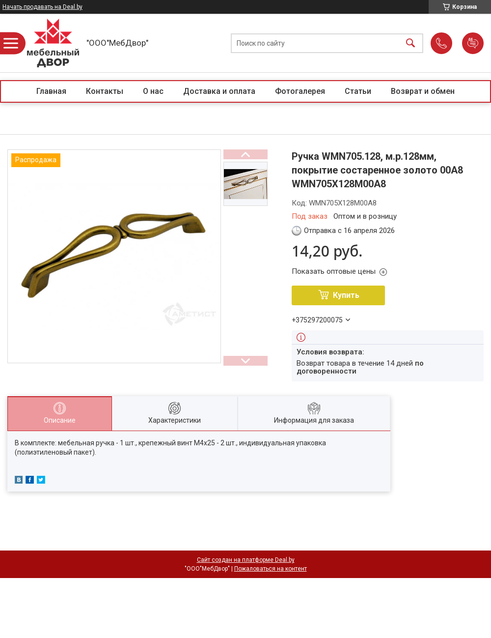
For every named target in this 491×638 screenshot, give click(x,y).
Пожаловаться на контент (270, 568)
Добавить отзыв (473, 43)
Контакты (104, 91)
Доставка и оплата (219, 91)
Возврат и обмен (423, 91)
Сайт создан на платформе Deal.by (246, 559)
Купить (346, 295)
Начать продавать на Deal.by (42, 6)
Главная (51, 91)
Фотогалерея (300, 91)
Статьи (358, 91)
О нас (153, 91)
